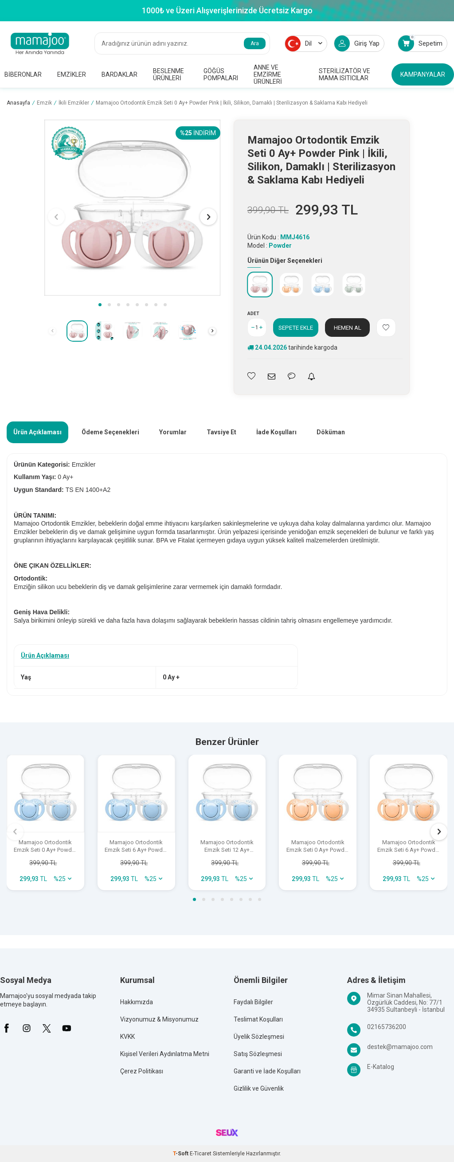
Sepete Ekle (296, 327)
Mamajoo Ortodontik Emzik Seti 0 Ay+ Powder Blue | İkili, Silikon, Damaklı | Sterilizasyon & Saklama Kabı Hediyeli (45, 846)
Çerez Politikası (141, 1071)
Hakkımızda (136, 1002)
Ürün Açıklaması (37, 432)
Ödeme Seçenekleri (110, 432)
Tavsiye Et (221, 432)
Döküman (331, 432)
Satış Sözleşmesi (258, 1053)
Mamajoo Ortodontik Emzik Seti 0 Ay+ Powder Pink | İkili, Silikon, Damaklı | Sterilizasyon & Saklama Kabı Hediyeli (232, 103)
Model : (269, 245)
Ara (254, 43)
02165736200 (386, 1026)
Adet (253, 313)
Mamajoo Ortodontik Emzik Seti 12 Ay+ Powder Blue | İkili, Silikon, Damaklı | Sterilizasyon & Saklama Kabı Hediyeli (227, 846)
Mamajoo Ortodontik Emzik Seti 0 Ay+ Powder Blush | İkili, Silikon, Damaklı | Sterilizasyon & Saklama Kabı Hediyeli (317, 846)
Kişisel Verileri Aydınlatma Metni (164, 1053)
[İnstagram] (26, 1028)
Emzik (44, 103)
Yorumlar (173, 432)
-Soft (181, 1153)
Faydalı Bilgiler (253, 1002)
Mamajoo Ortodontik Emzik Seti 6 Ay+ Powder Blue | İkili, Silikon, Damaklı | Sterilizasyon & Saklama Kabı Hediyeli (136, 846)
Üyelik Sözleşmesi (259, 1036)
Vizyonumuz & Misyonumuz (159, 1019)
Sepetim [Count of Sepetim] (420, 43)
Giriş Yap (357, 43)
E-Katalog (380, 1066)
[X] (46, 1028)
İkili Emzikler (74, 103)
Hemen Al (347, 327)
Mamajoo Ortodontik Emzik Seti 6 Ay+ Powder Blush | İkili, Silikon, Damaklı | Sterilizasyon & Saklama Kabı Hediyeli (408, 846)
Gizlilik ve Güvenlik (259, 1088)
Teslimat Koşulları (258, 1019)
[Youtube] (66, 1028)
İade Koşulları (276, 432)
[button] (100, 304)
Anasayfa (18, 103)
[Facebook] (6, 1028)
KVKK (127, 1036)
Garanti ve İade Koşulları (267, 1071)
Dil (303, 43)
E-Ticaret (200, 1153)
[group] (132, 208)
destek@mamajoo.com (400, 1046)
